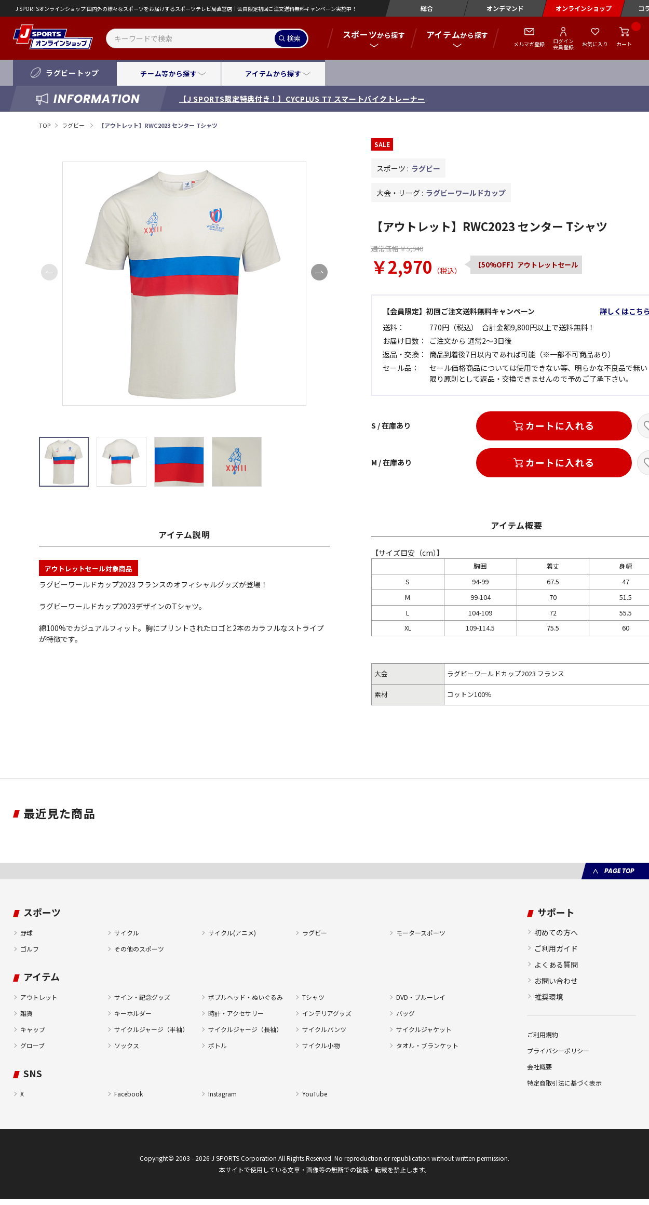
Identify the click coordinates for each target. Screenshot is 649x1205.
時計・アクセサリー (236, 1013)
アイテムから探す (273, 73)
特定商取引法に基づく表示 (564, 1082)
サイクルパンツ (324, 1029)
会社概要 (539, 1066)
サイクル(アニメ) (232, 932)
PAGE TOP (619, 870)
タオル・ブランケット (427, 1045)
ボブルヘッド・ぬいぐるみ (245, 997)
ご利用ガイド (556, 948)
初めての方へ (556, 932)
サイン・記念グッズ (142, 997)
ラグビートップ (72, 73)
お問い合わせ (556, 980)
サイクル (126, 932)
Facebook (128, 1093)
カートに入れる (559, 425)
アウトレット (39, 997)
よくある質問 (556, 964)
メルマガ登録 (529, 44)
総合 (427, 8)
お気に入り (595, 44)
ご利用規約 (542, 1034)
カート (624, 44)
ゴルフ (29, 948)
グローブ (32, 1045)
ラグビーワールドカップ (466, 193)
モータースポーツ (420, 932)
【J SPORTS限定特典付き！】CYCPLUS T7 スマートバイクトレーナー (302, 98)
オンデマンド (505, 8)
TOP (44, 125)
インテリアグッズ (326, 1013)
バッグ (405, 1013)
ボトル (217, 1045)
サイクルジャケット (424, 1029)
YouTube (314, 1093)
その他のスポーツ (139, 948)
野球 (26, 932)
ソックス (126, 1045)
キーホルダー (133, 1013)
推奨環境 (548, 997)
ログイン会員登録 (563, 43)
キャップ (32, 1029)
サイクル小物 (321, 1045)
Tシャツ (313, 997)
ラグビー (74, 125)
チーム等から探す (168, 73)
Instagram (222, 1093)
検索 (294, 38)
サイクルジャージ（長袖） (245, 1029)
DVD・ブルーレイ (420, 997)
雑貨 (26, 1013)
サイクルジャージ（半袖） (151, 1029)
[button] (319, 272)
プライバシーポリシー (558, 1050)
